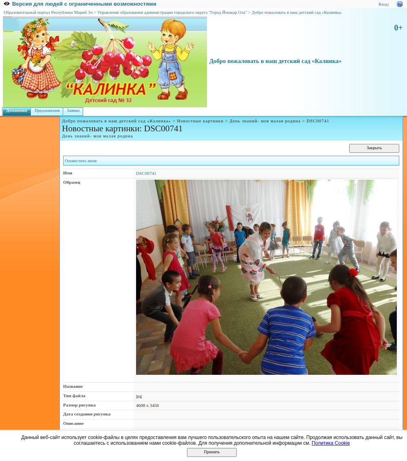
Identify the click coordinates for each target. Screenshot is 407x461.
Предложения (47, 110)
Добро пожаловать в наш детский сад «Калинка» (297, 12)
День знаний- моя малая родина (265, 121)
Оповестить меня (81, 161)
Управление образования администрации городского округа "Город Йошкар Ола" (172, 12)
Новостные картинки (200, 121)
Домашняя (16, 110)
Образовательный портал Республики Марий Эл (48, 12)
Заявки (73, 110)
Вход (382, 4)
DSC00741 (146, 173)
